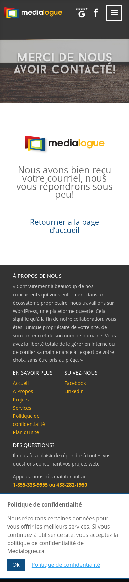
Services (22, 408)
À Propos (23, 391)
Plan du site (26, 432)
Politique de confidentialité (66, 565)
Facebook (75, 383)
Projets (21, 399)
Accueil (21, 383)
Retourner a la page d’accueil (64, 225)
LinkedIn (74, 391)
